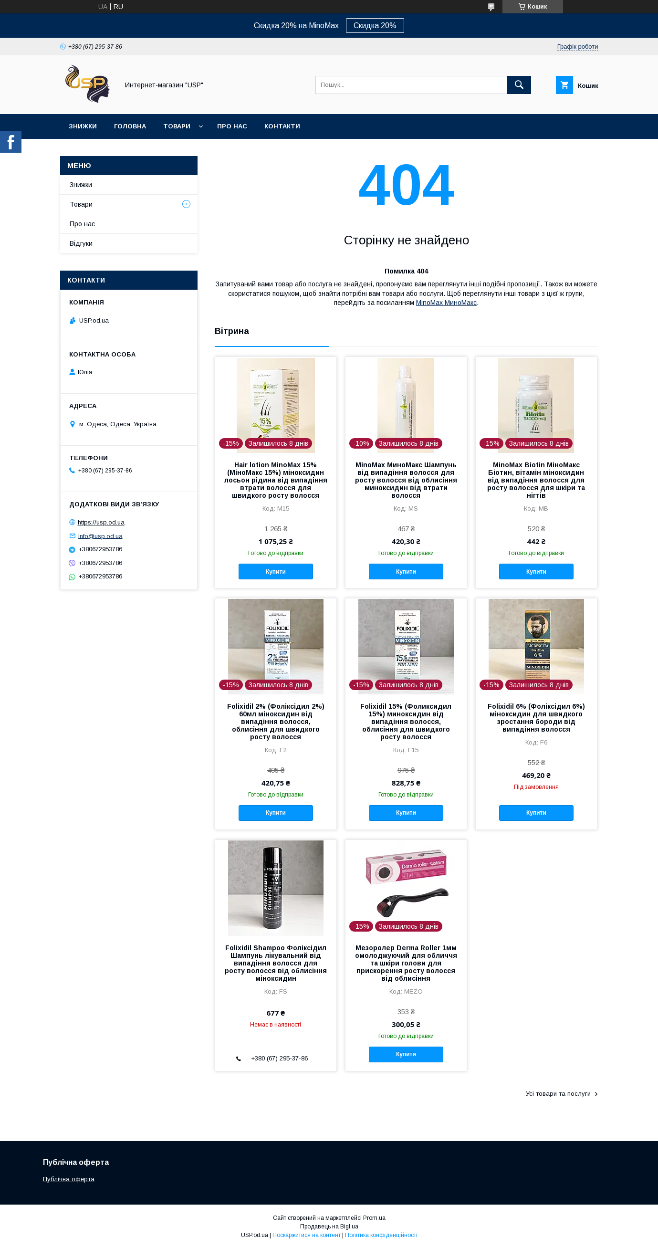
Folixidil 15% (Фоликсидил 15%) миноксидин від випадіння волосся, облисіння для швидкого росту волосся (405, 722)
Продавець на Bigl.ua (329, 1226)
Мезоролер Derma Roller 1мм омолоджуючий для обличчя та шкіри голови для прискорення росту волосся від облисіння (406, 963)
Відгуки (81, 243)
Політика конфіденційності (381, 1235)
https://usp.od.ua (101, 522)
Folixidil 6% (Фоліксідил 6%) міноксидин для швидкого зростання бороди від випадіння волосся (536, 718)
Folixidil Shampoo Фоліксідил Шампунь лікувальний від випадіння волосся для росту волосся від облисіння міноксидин (276, 963)
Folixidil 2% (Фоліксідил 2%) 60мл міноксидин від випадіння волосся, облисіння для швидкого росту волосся (275, 722)
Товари (176, 126)
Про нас (232, 126)
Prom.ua (374, 1218)
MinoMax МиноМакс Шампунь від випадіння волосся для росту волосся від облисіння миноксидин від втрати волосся (406, 480)
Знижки (83, 126)
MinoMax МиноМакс (446, 302)
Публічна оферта (68, 1179)
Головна (130, 126)
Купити (276, 571)
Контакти (282, 126)
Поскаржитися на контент (306, 1235)
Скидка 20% (375, 25)
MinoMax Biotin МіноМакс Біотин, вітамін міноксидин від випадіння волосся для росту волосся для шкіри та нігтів (536, 480)
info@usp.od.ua (100, 535)
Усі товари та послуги (558, 1093)
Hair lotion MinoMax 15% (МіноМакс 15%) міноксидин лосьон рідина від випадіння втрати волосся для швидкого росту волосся (275, 480)
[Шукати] (519, 85)
